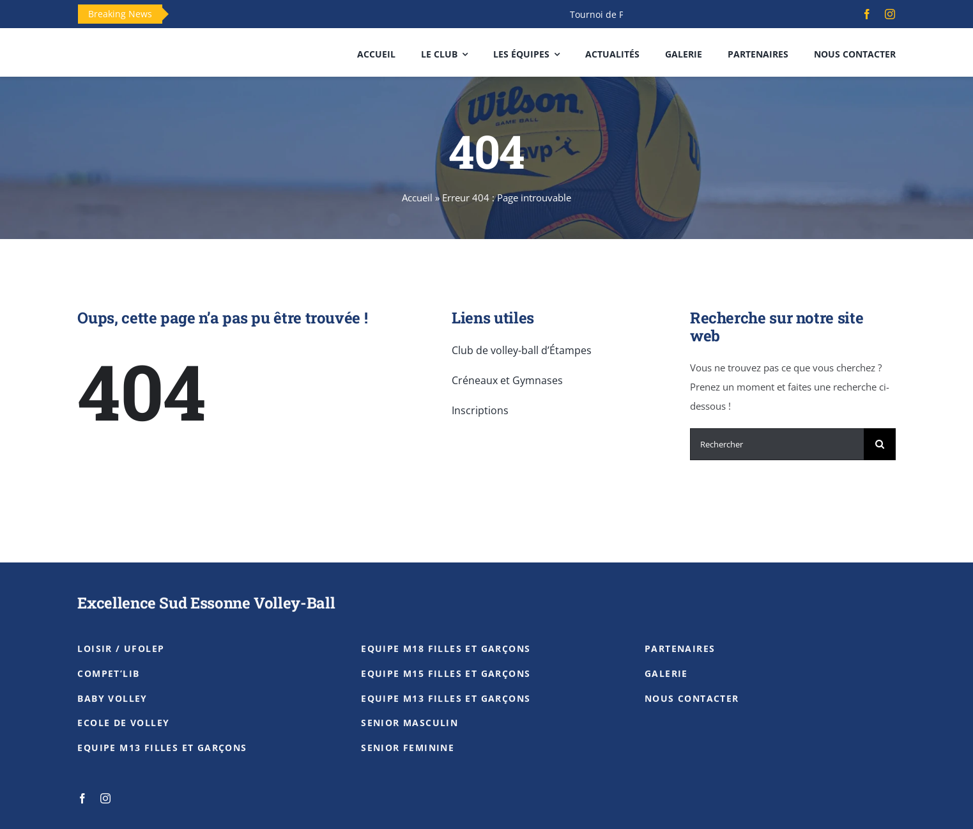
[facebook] (867, 14)
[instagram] (890, 14)
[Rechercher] (777, 444)
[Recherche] (880, 444)
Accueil (417, 197)
